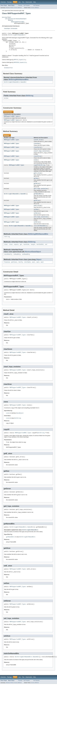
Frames (20, 5)
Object (38, 268)
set (46, 253)
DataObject (7, 28)
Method (19, 7)
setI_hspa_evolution (40, 224)
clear (6, 253)
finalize (7, 271)
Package (9, 2)
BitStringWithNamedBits (17, 22)
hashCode (26, 253)
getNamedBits (38, 200)
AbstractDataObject (33, 260)
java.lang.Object (6, 17)
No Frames (27, 5)
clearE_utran (38, 144)
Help (34, 2)
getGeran (36, 190)
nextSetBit (40, 253)
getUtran (36, 207)
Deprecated (29, 2)
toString (7, 245)
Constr (15, 7)
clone (35, 165)
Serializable (14, 28)
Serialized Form (8, 71)
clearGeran (37, 152)
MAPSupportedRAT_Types (11, 120)
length (33, 253)
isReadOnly (17, 263)
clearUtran (37, 161)
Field (11, 7)
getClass (14, 271)
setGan (36, 217)
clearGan (36, 148)
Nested (8, 7)
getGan (36, 184)
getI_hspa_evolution (40, 195)
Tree (23, 2)
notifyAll (27, 271)
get (21, 253)
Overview (3, 2)
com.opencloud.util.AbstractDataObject (15, 18)
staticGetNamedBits (40, 234)
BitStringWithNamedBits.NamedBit (15, 86)
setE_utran (37, 213)
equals (16, 253)
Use (19, 2)
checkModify (8, 263)
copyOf (36, 171)
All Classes (36, 5)
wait (33, 271)
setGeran (36, 220)
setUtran (36, 230)
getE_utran (37, 179)
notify (20, 271)
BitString (10, 20)
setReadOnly (26, 263)
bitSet (6, 102)
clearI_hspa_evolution (41, 156)
